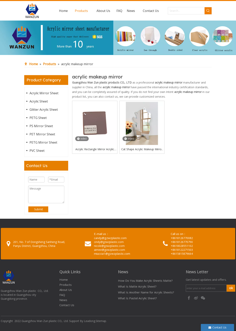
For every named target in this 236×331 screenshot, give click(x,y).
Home (63, 280)
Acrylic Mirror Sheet (44, 93)
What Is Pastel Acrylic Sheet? (137, 298)
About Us (65, 290)
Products (65, 285)
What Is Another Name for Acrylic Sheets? (146, 292)
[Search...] (186, 10)
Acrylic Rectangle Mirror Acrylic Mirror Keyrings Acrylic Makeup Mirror (94, 149)
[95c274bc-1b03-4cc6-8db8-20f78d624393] (118, 38)
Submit (38, 209)
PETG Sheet (38, 118)
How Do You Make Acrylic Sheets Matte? (145, 280)
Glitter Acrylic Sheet (44, 109)
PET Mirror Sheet (42, 134)
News (63, 300)
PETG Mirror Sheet (43, 142)
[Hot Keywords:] (208, 10)
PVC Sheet (37, 150)
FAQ (62, 295)
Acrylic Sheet (39, 101)
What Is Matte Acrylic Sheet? (137, 286)
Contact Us (66, 305)
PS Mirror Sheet (41, 126)
